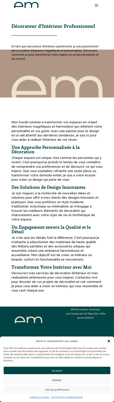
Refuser (57, 380)
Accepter (57, 370)
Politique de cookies (39, 397)
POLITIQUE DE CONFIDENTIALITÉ (67, 397)
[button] (109, 341)
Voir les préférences (57, 389)
